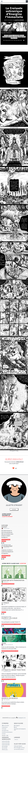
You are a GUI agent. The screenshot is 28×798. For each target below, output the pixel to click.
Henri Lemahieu (6, 700)
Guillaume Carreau (6, 619)
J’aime (13, 468)
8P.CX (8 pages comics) (19, 747)
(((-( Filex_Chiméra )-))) (7, 645)
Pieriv (4, 604)
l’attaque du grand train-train (13, 670)
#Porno (19, 36)
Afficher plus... (5, 749)
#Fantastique (5, 36)
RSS (15, 727)
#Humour (10, 36)
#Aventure (6, 35)
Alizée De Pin (5, 582)
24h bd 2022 (4, 746)
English (16, 739)
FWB (7, 735)
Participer (4, 728)
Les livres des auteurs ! (19, 749)
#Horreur (7, 583)
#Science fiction (14, 38)
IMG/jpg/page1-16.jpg (6, 544)
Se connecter (5, 725)
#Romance (23, 36)
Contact (3, 733)
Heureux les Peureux (9, 698)
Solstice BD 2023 (5, 744)
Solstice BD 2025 (5, 741)
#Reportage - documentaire (14, 35)
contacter (14, 509)
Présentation (5, 727)
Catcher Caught (4, 526)
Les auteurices (5, 730)
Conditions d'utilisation (7, 732)
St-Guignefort (6, 546)
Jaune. (3, 643)
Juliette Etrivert (19, 20)
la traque (5, 603)
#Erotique (22, 35)
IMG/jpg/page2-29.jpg (6, 616)
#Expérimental (4, 679)
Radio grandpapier (18, 746)
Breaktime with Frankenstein (12, 580)
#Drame (8, 555)
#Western (14, 679)
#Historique (15, 36)
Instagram (17, 725)
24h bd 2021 (4, 748)
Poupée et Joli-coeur (9, 618)
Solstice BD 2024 (5, 743)
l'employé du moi (21, 717)
